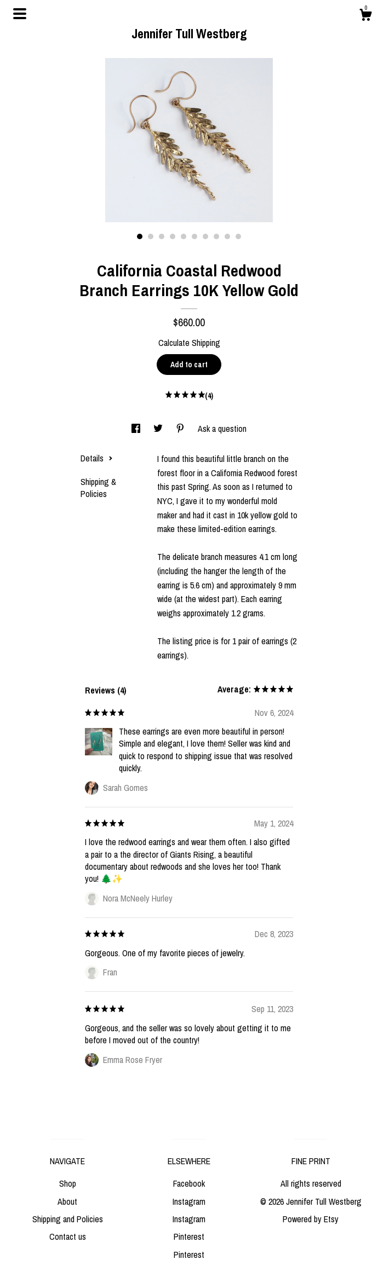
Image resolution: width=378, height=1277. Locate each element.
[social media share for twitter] (159, 429)
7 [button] (205, 236)
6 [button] (194, 236)
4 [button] (172, 236)
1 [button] (139, 236)
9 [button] (227, 236)
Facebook (189, 1183)
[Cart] (365, 16)
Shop (67, 1183)
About (67, 1201)
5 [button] (183, 236)
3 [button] (161, 236)
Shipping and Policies (67, 1219)
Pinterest (189, 1236)
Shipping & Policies (98, 488)
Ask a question (222, 429)
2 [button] (150, 236)
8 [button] (216, 236)
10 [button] (238, 236)
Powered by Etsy (311, 1219)
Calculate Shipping (189, 343)
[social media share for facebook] (136, 429)
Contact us (67, 1236)
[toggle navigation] (19, 13)
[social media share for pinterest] (181, 429)
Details (97, 458)
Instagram (189, 1201)
